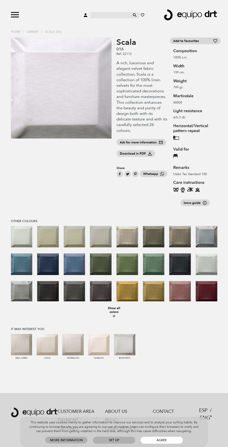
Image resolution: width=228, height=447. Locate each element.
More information (66, 440)
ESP (203, 410)
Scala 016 (53, 32)
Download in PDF (136, 153)
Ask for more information (141, 142)
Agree (162, 440)
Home (15, 32)
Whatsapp (153, 174)
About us (116, 411)
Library (33, 32)
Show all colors (114, 312)
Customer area (76, 411)
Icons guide (195, 203)
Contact (163, 411)
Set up (114, 440)
